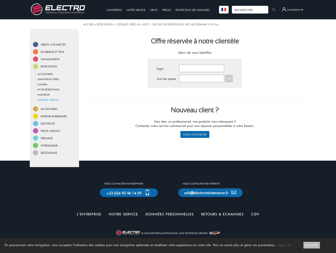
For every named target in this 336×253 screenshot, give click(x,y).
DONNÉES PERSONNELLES (170, 214)
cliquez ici (283, 245)
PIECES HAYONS (50, 131)
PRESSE (166, 10)
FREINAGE (47, 138)
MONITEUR (44, 94)
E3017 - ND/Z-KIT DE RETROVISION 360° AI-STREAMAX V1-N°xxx (181, 24)
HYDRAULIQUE (49, 145)
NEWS (154, 10)
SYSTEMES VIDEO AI (48, 99)
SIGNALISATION (50, 59)
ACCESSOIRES (45, 74)
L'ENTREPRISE (114, 10)
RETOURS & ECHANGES (222, 214)
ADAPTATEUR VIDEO (48, 79)
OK (229, 78)
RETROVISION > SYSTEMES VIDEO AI (118, 24)
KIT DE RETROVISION (49, 89)
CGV (255, 214)
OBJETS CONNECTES (53, 44)
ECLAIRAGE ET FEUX (52, 51)
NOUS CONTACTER (195, 134)
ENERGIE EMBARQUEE (54, 116)
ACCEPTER (312, 245)
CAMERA (42, 84)
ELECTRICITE (48, 123)
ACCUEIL (88, 24)
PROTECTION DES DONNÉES (193, 10)
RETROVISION (49, 66)
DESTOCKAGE (49, 152)
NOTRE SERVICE (135, 10)
